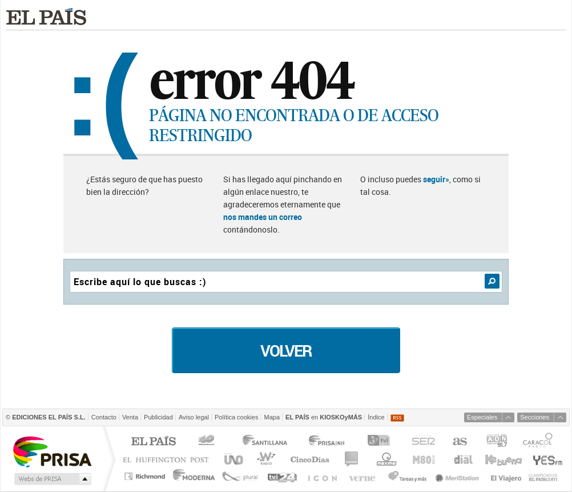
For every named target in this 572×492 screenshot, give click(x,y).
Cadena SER (423, 442)
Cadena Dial (462, 459)
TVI (381, 442)
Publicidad (158, 417)
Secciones (534, 417)
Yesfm (545, 459)
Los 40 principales (208, 442)
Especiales (482, 417)
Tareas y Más (407, 476)
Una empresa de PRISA (52, 451)
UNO (232, 459)
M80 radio (424, 459)
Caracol (539, 442)
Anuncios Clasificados (543, 476)
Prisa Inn (327, 442)
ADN (496, 442)
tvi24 (282, 476)
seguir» (436, 179)
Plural (240, 476)
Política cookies (236, 417)
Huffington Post (168, 459)
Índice (376, 417)
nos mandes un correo (262, 216)
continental (352, 459)
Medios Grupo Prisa (51, 479)
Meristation (459, 476)
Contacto (103, 417)
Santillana (264, 442)
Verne (364, 476)
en (323, 417)
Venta (130, 417)
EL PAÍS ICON (321, 476)
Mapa (272, 417)
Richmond (146, 476)
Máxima (385, 459)
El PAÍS (153, 442)
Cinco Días (310, 459)
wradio (264, 459)
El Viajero (506, 476)
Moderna (194, 476)
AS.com (459, 442)
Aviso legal (194, 417)
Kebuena (503, 459)
